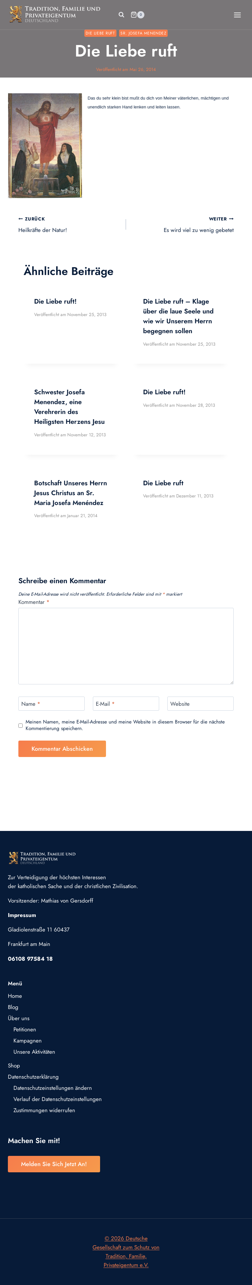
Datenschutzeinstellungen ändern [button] (52, 1088)
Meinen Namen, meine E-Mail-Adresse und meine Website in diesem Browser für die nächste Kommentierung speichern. (125, 725)
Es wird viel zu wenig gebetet (183, 224)
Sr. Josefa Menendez (143, 33)
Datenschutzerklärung (33, 1077)
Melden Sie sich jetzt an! (54, 1164)
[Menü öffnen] (237, 15)
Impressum (22, 915)
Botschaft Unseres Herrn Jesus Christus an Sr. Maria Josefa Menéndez (70, 493)
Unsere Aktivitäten (34, 1052)
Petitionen (24, 1029)
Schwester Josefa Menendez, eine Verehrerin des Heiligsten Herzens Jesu (69, 406)
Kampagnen (27, 1040)
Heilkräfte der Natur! (69, 224)
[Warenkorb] (137, 14)
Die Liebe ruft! (55, 301)
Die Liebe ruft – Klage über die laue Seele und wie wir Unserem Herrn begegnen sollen (178, 316)
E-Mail (105, 704)
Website (180, 704)
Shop (14, 1065)
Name (30, 704)
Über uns (19, 1018)
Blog (13, 1007)
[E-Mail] (126, 704)
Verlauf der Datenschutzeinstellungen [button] (57, 1099)
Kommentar (34, 602)
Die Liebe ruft (100, 33)
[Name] (51, 704)
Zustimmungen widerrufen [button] (44, 1110)
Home (15, 996)
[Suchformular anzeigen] (121, 15)
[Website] (200, 704)
